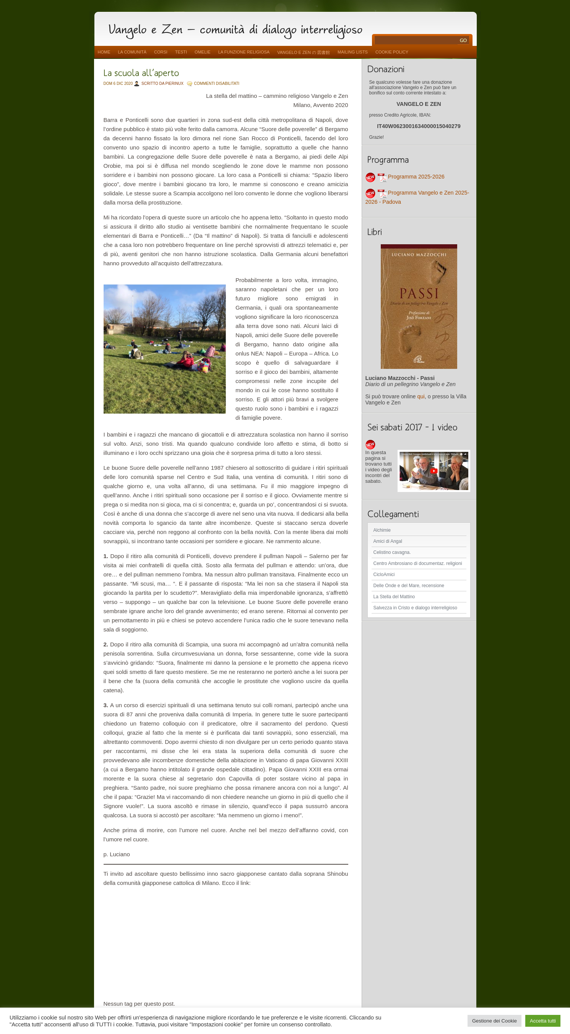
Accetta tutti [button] (543, 1021)
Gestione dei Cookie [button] (494, 1021)
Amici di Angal (388, 541)
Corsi (160, 52)
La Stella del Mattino (394, 596)
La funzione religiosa (244, 52)
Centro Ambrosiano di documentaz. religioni (418, 563)
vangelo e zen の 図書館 (303, 52)
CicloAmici (384, 574)
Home (104, 52)
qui (421, 396)
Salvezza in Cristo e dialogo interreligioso (415, 607)
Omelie (203, 52)
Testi (181, 52)
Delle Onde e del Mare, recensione (409, 585)
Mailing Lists (353, 52)
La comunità (132, 52)
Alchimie (382, 530)
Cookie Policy (391, 52)
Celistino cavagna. (392, 552)
